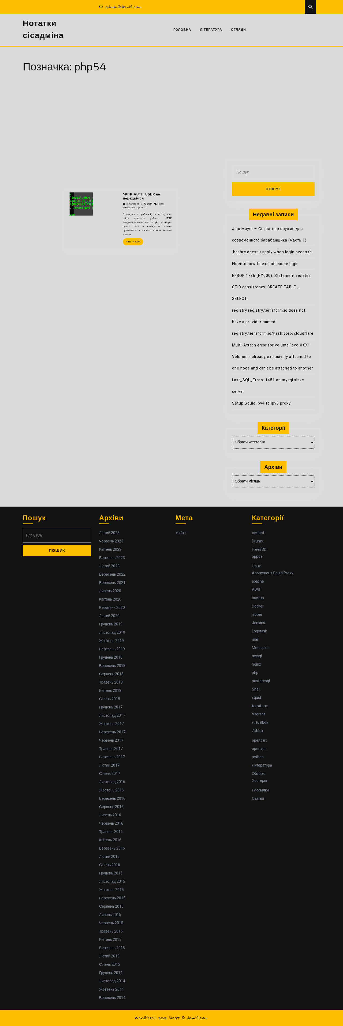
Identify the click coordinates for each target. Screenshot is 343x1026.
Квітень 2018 (110, 690)
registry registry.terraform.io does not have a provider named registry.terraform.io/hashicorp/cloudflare (273, 322)
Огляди (238, 29)
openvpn (259, 749)
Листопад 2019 (112, 632)
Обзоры (259, 773)
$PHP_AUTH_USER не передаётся (131, 165)
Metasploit (261, 648)
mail (255, 639)
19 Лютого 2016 (127, 169)
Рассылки (260, 790)
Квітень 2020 (110, 599)
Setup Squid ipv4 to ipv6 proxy (261, 403)
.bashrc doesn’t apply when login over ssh (272, 252)
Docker (258, 606)
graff (135, 169)
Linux (256, 566)
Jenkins (258, 623)
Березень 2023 (112, 558)
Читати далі (127, 188)
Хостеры (259, 780)
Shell (256, 689)
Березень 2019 (112, 649)
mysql (257, 656)
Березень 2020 (112, 607)
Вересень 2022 (112, 574)
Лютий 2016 (109, 856)
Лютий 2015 (109, 956)
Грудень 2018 (110, 657)
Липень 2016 (110, 815)
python (258, 757)
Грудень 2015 (110, 873)
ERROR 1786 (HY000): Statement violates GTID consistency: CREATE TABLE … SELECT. (271, 287)
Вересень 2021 (112, 583)
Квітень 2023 (110, 549)
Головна (182, 29)
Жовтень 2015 (111, 890)
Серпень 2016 (111, 807)
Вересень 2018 (112, 666)
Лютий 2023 (109, 566)
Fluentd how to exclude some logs (264, 264)
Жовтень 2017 (111, 724)
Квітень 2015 (110, 939)
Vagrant (258, 714)
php (255, 673)
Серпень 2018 (111, 674)
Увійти (181, 533)
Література (211, 29)
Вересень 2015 (112, 898)
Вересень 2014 (112, 998)
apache (258, 581)
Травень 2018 (111, 682)
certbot (258, 533)
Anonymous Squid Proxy (272, 573)
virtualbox (260, 722)
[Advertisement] (171, 119)
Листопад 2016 (112, 782)
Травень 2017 (111, 749)
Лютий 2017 (109, 765)
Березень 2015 (112, 948)
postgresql (261, 681)
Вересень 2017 (112, 732)
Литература (262, 765)
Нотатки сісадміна (43, 30)
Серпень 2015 (111, 906)
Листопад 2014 (112, 981)
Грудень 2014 (110, 973)
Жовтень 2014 (111, 989)
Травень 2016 (111, 832)
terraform (260, 706)
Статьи (258, 798)
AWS (256, 590)
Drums (257, 541)
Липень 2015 (110, 915)
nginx (256, 664)
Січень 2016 (109, 865)
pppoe (257, 556)
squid (256, 697)
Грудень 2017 (110, 707)
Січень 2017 (109, 773)
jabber (257, 614)
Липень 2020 (110, 591)
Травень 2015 (111, 931)
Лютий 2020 (109, 616)
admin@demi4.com (120, 6)
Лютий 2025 (109, 533)
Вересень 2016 (112, 798)
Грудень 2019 (110, 624)
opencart (259, 740)
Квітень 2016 (110, 840)
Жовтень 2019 (111, 641)
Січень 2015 (109, 964)
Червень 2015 (111, 923)
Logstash (259, 631)
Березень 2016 (112, 848)
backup (258, 598)
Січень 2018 (109, 699)
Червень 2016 (111, 823)
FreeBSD (259, 549)
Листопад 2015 (112, 881)
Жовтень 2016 (111, 790)
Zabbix (257, 731)
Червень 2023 (111, 541)
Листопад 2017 (112, 715)
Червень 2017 (111, 740)
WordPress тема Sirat (157, 1017)
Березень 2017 (112, 757)
